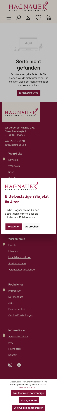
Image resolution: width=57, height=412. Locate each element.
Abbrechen (31, 226)
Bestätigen (13, 226)
